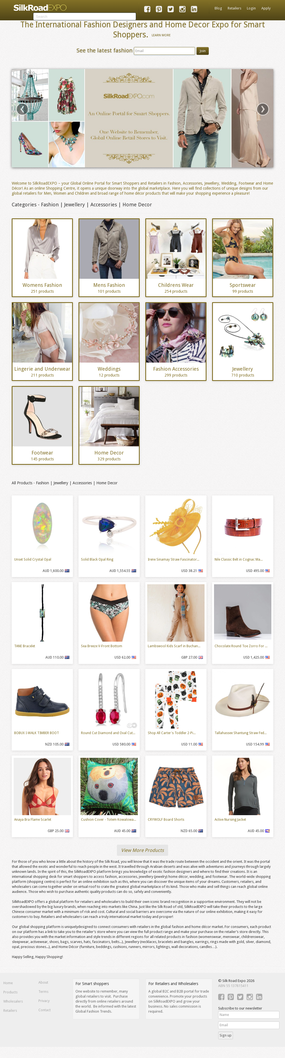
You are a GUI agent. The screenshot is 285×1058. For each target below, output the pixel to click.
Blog (218, 8)
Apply (266, 8)
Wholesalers (13, 1001)
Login (251, 8)
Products (10, 992)
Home (8, 983)
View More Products (142, 850)
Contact (44, 1010)
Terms (43, 991)
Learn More (161, 35)
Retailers (234, 8)
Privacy (44, 1001)
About (43, 982)
